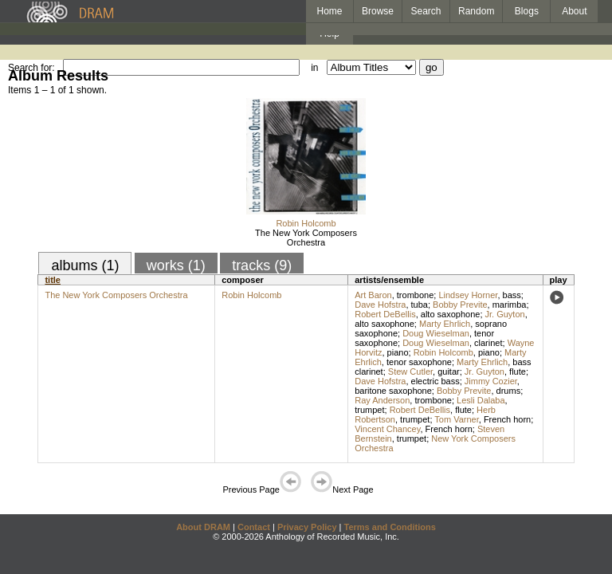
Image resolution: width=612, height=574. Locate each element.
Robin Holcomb (305, 223)
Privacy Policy (307, 527)
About (574, 11)
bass (512, 295)
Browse (378, 11)
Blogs (527, 11)
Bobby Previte (460, 304)
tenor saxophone (419, 362)
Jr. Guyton (505, 314)
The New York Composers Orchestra (306, 237)
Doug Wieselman (435, 333)
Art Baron (373, 295)
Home (329, 11)
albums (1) (85, 265)
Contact (253, 527)
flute (517, 371)
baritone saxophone (393, 390)
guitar (448, 371)
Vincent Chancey (387, 429)
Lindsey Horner (467, 295)
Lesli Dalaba (481, 400)
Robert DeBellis (385, 314)
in (314, 67)
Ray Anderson (382, 400)
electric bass (435, 381)
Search (426, 11)
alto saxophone (451, 314)
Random (476, 11)
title (53, 280)
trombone (415, 295)
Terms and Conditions (390, 527)
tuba (419, 304)
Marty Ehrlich (444, 323)
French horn (507, 419)
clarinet (488, 343)
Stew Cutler (410, 371)
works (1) (176, 265)
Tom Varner (456, 419)
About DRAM (203, 527)
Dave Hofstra (380, 304)
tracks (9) (262, 265)
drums (508, 390)
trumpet (369, 410)
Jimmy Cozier (491, 381)
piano (398, 352)
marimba (509, 304)
